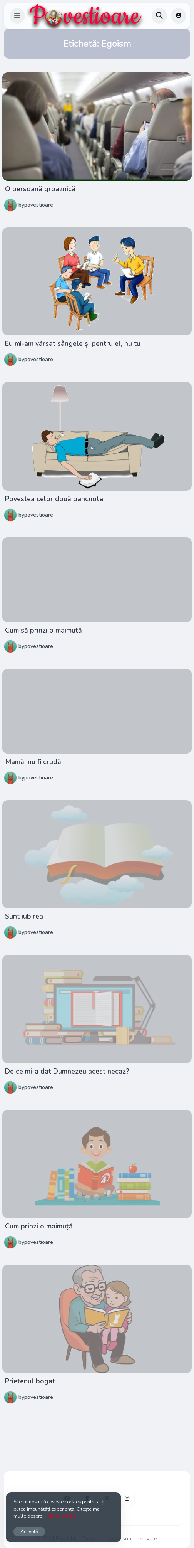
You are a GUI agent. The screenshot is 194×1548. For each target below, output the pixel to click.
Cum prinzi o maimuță (39, 1226)
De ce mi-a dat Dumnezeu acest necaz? (67, 1071)
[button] (17, 16)
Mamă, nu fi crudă (33, 761)
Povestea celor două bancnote (54, 498)
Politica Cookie (60, 1516)
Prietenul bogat (30, 1381)
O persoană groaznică (40, 189)
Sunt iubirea (24, 916)
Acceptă (29, 1531)
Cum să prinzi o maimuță (43, 630)
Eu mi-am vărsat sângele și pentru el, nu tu (72, 343)
